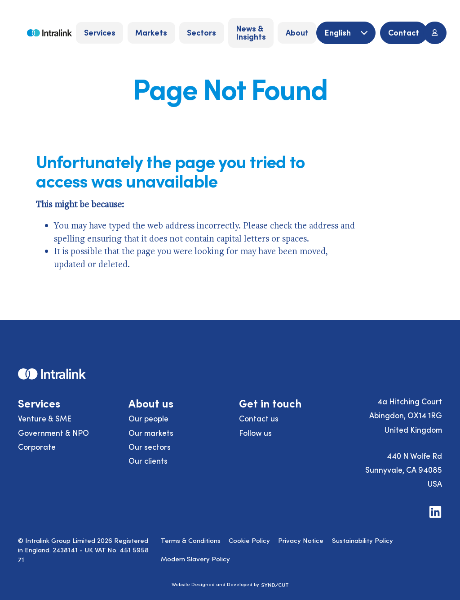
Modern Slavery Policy (195, 558)
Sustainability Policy (362, 540)
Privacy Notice (300, 540)
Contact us (259, 418)
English (339, 32)
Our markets (150, 432)
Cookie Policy (249, 540)
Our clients (148, 460)
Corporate (37, 446)
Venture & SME (44, 418)
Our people (148, 418)
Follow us (255, 432)
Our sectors (149, 446)
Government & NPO (53, 432)
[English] (346, 33)
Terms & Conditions (191, 540)
